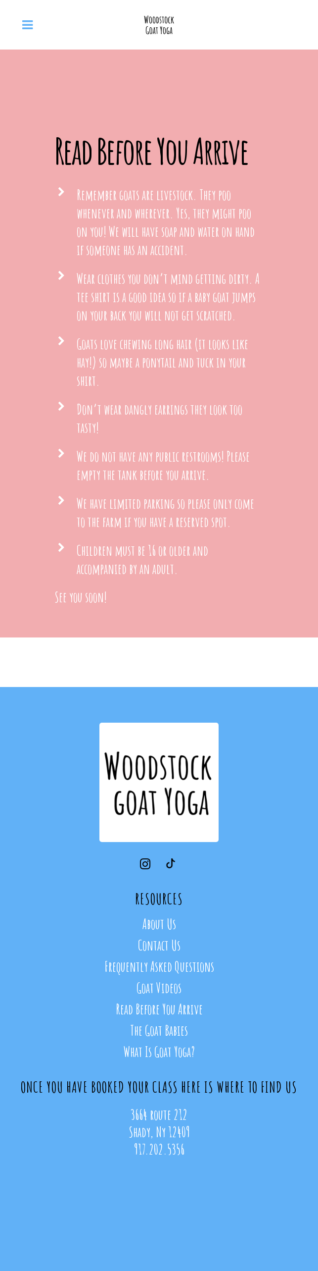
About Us (159, 924)
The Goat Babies (159, 1030)
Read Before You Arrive (159, 1009)
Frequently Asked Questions (159, 966)
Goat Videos (159, 988)
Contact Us (159, 945)
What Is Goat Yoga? (159, 1052)
